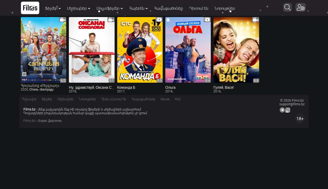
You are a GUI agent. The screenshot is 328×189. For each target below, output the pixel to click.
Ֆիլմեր (53, 8)
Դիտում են (198, 8)
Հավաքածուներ (168, 8)
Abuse (165, 99)
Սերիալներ (78, 8)
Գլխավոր (29, 99)
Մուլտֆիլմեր (109, 8)
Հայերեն (138, 8)
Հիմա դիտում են (113, 99)
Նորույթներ (224, 8)
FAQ (178, 99)
